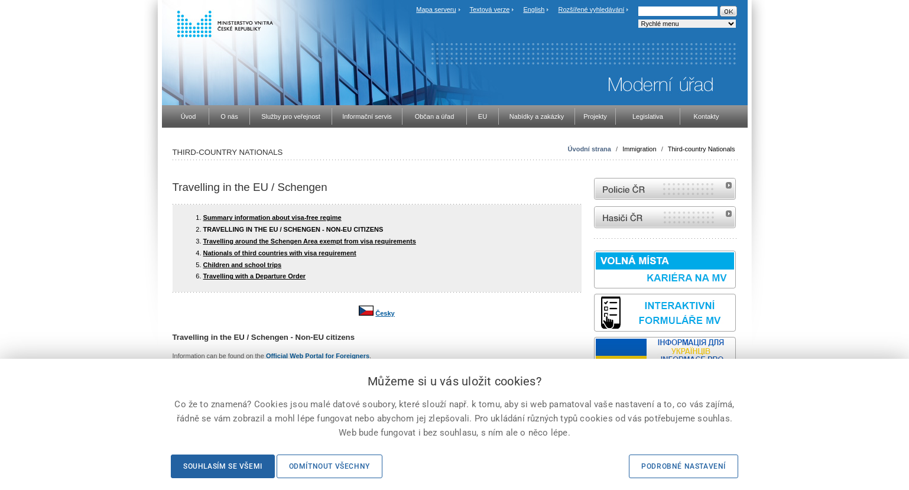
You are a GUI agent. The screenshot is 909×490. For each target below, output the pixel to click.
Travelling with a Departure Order (254, 276)
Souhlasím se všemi (222, 466)
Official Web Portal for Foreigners (317, 355)
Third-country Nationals (701, 148)
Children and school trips (242, 264)
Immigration (639, 148)
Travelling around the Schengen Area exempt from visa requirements (309, 241)
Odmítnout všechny (329, 466)
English (533, 9)
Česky (384, 313)
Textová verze (489, 9)
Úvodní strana (589, 148)
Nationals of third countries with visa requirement (279, 253)
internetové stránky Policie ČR (665, 189)
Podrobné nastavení (683, 466)
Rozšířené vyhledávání (592, 9)
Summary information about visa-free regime (272, 217)
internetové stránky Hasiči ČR (665, 217)
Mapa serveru (436, 9)
